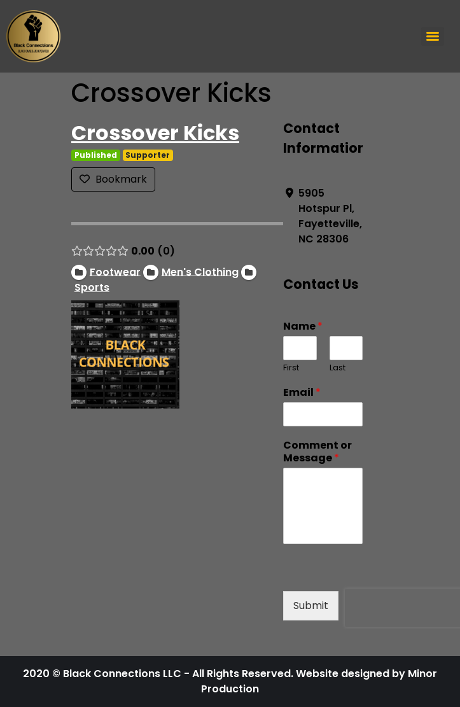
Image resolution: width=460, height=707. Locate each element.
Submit (310, 605)
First (291, 368)
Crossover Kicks (155, 132)
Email (302, 393)
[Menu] (432, 36)
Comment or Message (317, 452)
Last (337, 368)
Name (303, 326)
